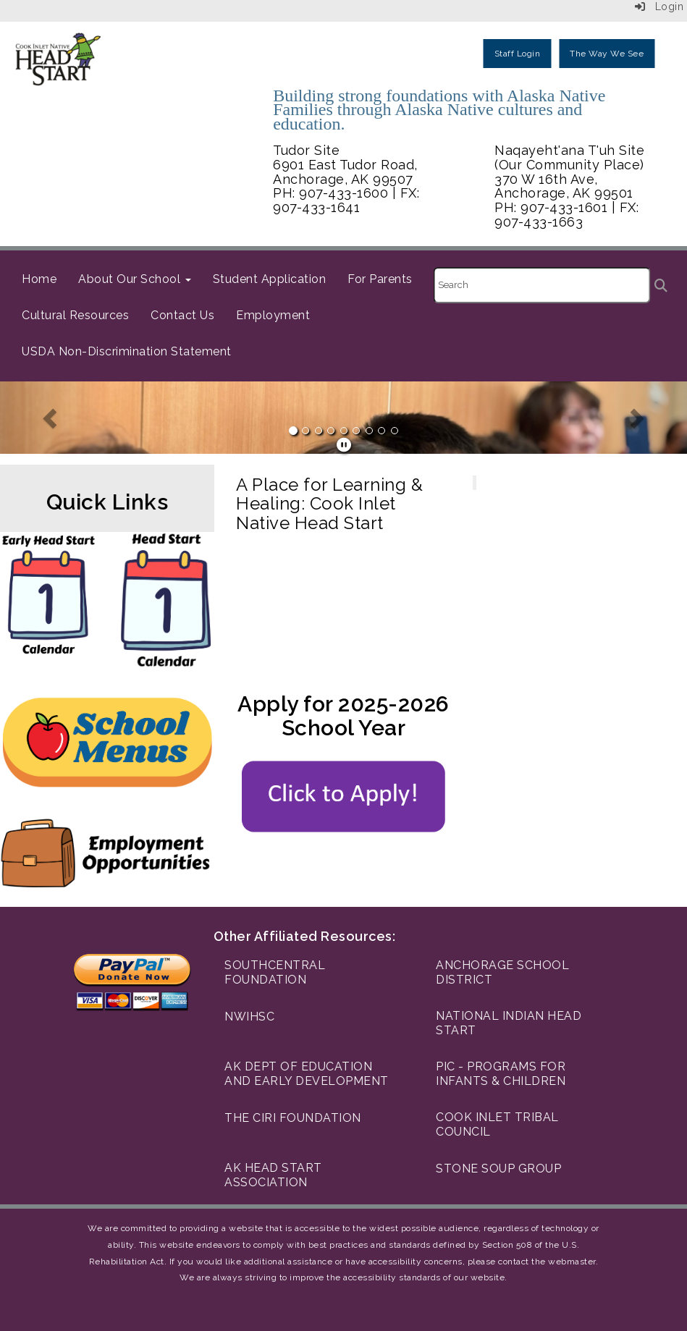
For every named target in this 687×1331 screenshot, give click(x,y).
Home (39, 279)
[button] (51, 417)
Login (659, 6)
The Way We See (607, 53)
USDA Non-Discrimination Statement (127, 351)
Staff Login (517, 53)
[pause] (344, 445)
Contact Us (182, 315)
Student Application (269, 279)
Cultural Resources (75, 315)
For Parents (380, 279)
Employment (273, 315)
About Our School (134, 279)
